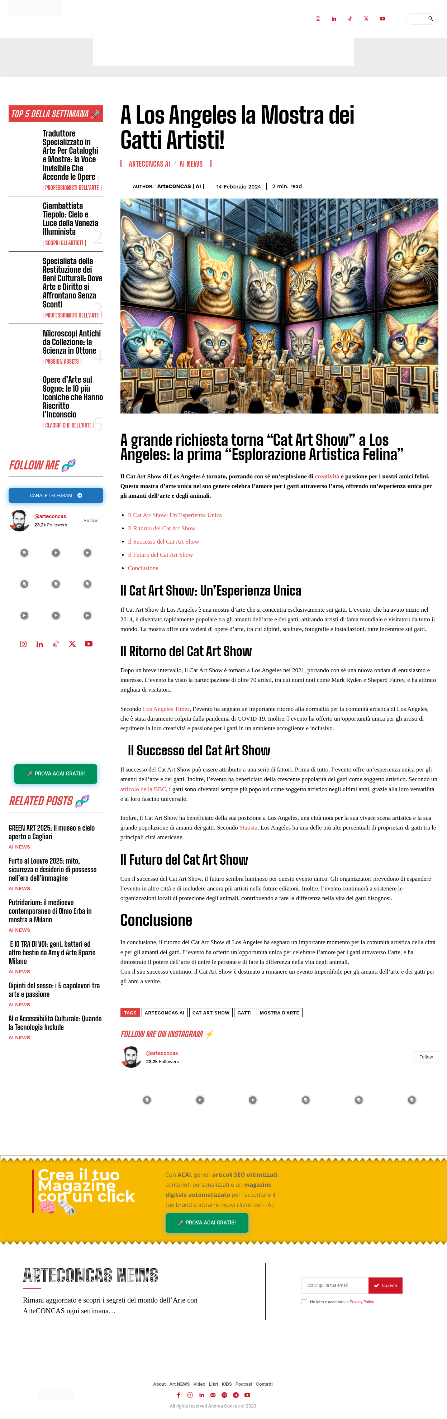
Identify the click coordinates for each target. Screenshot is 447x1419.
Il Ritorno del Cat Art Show (161, 528)
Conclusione (143, 568)
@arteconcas (50, 516)
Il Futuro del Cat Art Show (160, 554)
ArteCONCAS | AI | (180, 186)
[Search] (430, 19)
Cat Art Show (211, 1013)
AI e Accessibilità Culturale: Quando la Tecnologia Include (55, 1023)
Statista (248, 827)
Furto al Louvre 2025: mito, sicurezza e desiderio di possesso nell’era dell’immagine (52, 870)
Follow (91, 521)
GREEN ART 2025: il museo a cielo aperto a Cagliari (52, 833)
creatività (328, 476)
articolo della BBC (143, 789)
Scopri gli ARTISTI (64, 243)
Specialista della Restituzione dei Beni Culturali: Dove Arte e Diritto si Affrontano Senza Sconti (73, 282)
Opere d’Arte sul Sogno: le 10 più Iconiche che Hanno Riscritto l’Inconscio (73, 397)
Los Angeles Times (166, 709)
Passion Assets (62, 361)
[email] (334, 1286)
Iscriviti (385, 1286)
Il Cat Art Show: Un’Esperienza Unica (175, 515)
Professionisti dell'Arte (72, 188)
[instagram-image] (24, 553)
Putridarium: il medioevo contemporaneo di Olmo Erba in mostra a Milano (50, 912)
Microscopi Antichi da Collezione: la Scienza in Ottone (72, 342)
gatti (244, 1013)
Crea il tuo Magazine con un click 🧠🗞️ (86, 1191)
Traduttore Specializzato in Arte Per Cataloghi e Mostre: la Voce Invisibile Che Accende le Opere (70, 155)
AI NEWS (19, 847)
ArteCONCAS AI (149, 163)
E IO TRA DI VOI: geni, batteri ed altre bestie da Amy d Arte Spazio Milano (52, 953)
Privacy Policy (361, 1302)
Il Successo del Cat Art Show (163, 541)
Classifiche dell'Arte (68, 425)
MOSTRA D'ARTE (280, 1013)
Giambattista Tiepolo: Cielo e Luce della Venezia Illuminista (70, 219)
